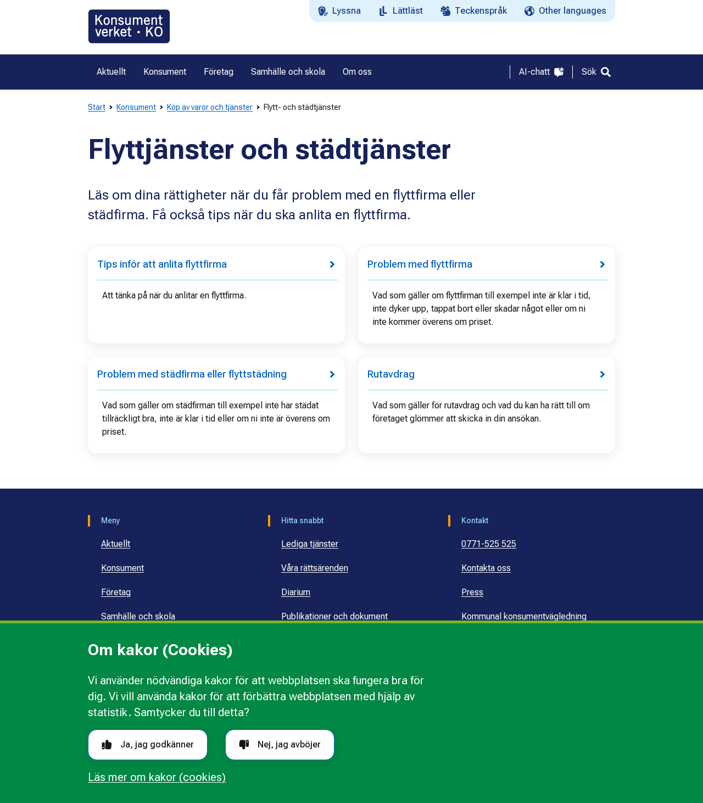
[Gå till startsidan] (129, 26)
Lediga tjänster (309, 544)
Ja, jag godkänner (148, 744)
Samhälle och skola (138, 616)
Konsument (136, 107)
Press (472, 592)
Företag (116, 592)
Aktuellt (115, 544)
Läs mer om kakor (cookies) (157, 777)
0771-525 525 (488, 544)
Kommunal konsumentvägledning (524, 616)
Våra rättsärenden (314, 568)
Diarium (295, 592)
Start (96, 107)
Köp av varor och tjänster (210, 107)
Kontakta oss (486, 568)
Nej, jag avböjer (280, 744)
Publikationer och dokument (334, 616)
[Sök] (596, 72)
